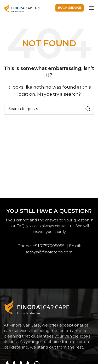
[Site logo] (22, 7)
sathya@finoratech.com (49, 251)
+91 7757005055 (49, 245)
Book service (69, 7)
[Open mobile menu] (91, 8)
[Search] (49, 109)
